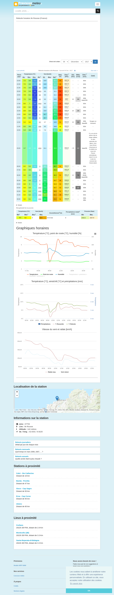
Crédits (16, 586)
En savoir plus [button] (76, 584)
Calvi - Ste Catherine (57, 474)
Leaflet (16, 410)
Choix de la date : (55, 61)
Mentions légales (19, 591)
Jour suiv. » (94, 70)
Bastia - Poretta (57, 482)
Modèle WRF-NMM (20, 565)
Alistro (57, 505)
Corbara (57, 526)
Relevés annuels (57, 457)
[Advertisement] (57, 40)
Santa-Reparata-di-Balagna (57, 541)
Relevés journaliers (57, 443)
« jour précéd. (20, 70)
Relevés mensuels (57, 450)
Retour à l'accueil (28, 4)
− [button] (17, 396)
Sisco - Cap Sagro (57, 489)
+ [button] (17, 392)
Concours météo (19, 576)
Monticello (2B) (57, 534)
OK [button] (89, 591)
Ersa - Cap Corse (57, 497)
